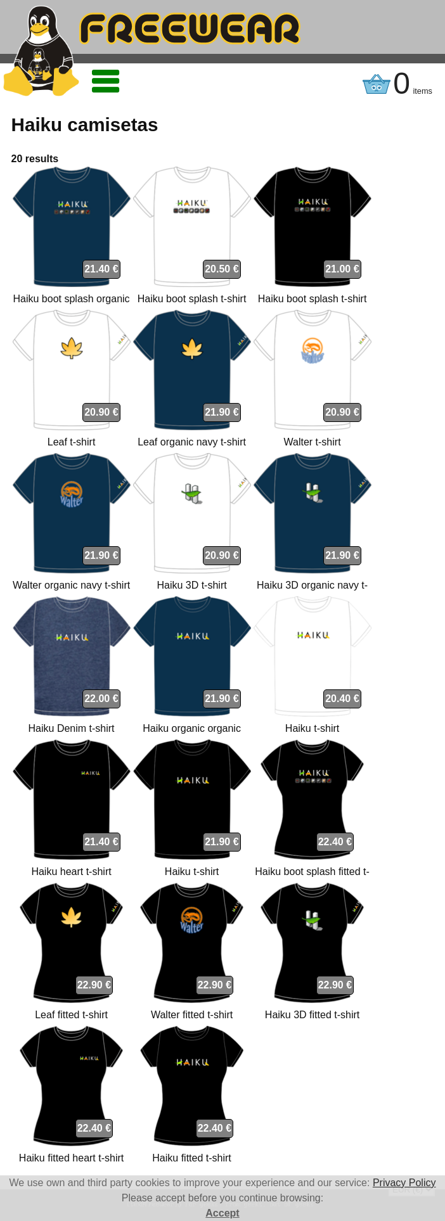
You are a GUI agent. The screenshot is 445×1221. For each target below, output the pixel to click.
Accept (222, 1213)
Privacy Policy (404, 1182)
